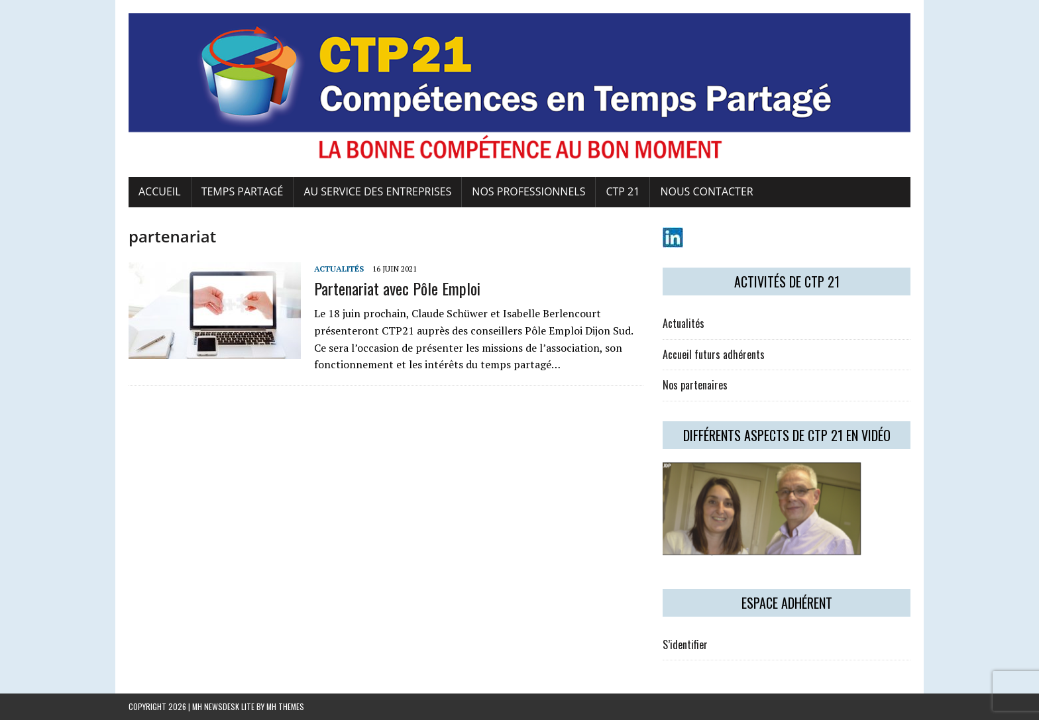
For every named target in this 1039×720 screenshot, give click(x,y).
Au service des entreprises (377, 191)
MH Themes (285, 706)
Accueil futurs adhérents (714, 354)
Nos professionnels (528, 191)
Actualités (339, 269)
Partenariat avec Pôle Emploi (397, 288)
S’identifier (685, 644)
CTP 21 (622, 191)
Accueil (159, 191)
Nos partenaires (695, 385)
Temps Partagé (242, 191)
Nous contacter (706, 191)
